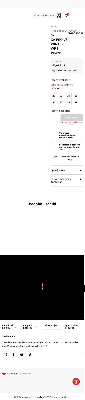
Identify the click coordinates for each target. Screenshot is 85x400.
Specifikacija (66, 170)
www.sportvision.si (28, 397)
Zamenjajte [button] (25, 373)
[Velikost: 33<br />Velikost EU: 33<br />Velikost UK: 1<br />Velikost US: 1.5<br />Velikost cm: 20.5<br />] (61, 95)
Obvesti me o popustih (66, 70)
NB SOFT (47, 397)
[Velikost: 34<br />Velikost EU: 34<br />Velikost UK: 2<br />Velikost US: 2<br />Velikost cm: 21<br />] (69, 95)
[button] (47, 15)
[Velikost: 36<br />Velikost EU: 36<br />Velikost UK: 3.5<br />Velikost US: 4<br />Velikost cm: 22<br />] (54, 102)
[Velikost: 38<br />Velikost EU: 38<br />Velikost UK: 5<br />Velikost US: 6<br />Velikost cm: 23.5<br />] (69, 102)
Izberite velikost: (60, 80)
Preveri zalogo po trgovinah (66, 180)
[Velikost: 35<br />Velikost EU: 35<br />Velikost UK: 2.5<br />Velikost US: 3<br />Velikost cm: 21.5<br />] (76, 95)
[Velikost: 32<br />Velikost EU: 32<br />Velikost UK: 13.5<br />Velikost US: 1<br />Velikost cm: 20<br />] (54, 95)
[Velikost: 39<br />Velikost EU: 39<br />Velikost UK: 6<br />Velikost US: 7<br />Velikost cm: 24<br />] (76, 102)
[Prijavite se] (66, 15)
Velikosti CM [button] (57, 88)
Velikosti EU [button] (56, 85)
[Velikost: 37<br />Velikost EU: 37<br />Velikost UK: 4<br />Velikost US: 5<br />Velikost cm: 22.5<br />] (61, 102)
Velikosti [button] (68, 85)
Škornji (54, 26)
